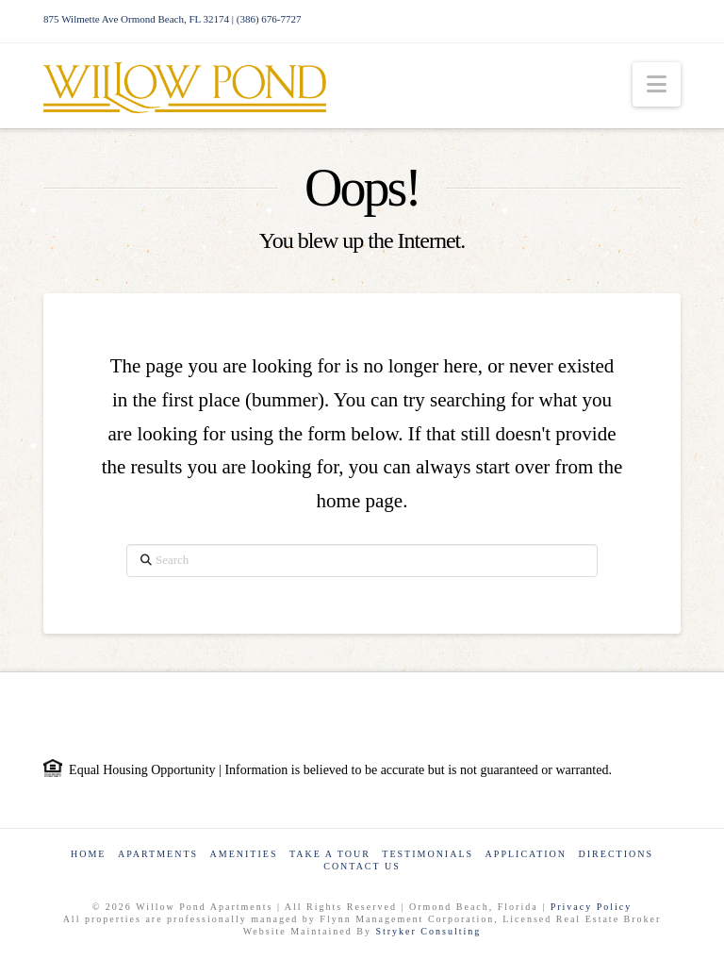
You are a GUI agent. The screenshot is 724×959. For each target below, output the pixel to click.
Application (526, 854)
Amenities (244, 854)
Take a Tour (329, 854)
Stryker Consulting (428, 931)
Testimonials (427, 854)
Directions (616, 854)
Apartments (158, 854)
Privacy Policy (592, 906)
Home (88, 854)
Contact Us (362, 866)
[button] (657, 84)
